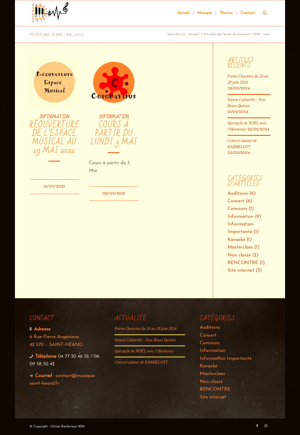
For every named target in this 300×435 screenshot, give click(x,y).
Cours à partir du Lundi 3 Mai (114, 134)
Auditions (238, 193)
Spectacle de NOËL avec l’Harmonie (144, 351)
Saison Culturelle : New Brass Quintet (145, 340)
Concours (237, 208)
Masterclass (240, 247)
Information (54, 117)
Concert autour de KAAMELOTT (141, 362)
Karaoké (236, 239)
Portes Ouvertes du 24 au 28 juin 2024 (145, 328)
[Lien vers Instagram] (266, 426)
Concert (236, 201)
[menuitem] (183, 13)
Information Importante (226, 358)
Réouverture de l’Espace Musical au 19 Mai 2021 (55, 138)
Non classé (239, 255)
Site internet (241, 270)
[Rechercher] (264, 13)
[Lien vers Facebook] (257, 426)
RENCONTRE (243, 263)
